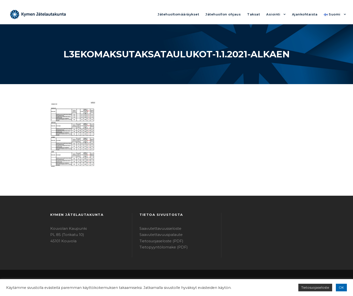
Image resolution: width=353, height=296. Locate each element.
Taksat (260, 14)
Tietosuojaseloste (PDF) (159, 241)
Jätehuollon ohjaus (233, 14)
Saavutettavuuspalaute (158, 234)
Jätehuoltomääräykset (193, 14)
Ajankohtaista (307, 14)
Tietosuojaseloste (317, 287)
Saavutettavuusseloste (157, 228)
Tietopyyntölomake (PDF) (160, 247)
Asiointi (278, 14)
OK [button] (341, 287)
